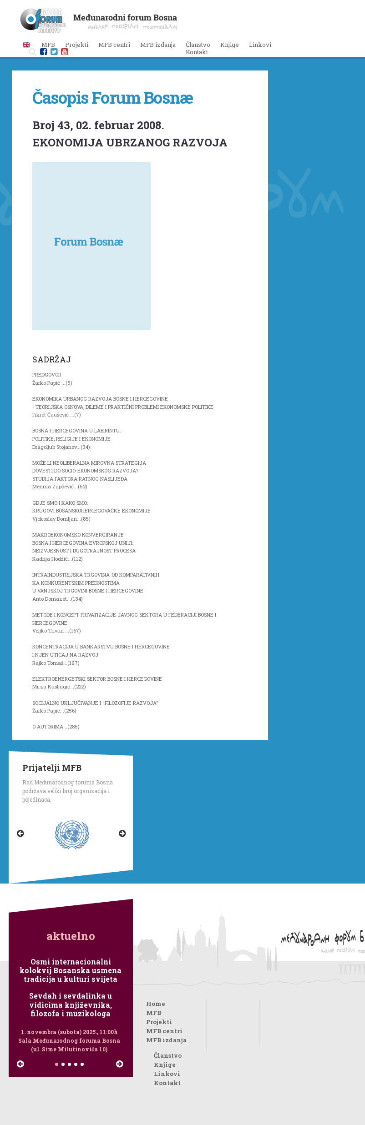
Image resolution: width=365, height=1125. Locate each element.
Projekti (159, 1022)
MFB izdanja (166, 1040)
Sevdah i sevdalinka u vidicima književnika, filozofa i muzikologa (70, 1004)
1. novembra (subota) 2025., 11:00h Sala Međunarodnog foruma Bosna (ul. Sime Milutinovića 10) (69, 1040)
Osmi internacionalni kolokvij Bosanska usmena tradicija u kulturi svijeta (71, 970)
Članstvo (198, 44)
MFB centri (164, 1031)
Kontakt (197, 52)
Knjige (229, 44)
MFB (153, 1013)
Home (155, 1003)
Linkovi (260, 44)
